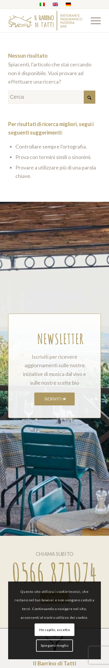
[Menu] (93, 20)
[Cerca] (51, 97)
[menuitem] (93, 20)
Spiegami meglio (55, 645)
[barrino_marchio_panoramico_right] (45, 20)
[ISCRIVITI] (54, 399)
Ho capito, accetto (54, 630)
